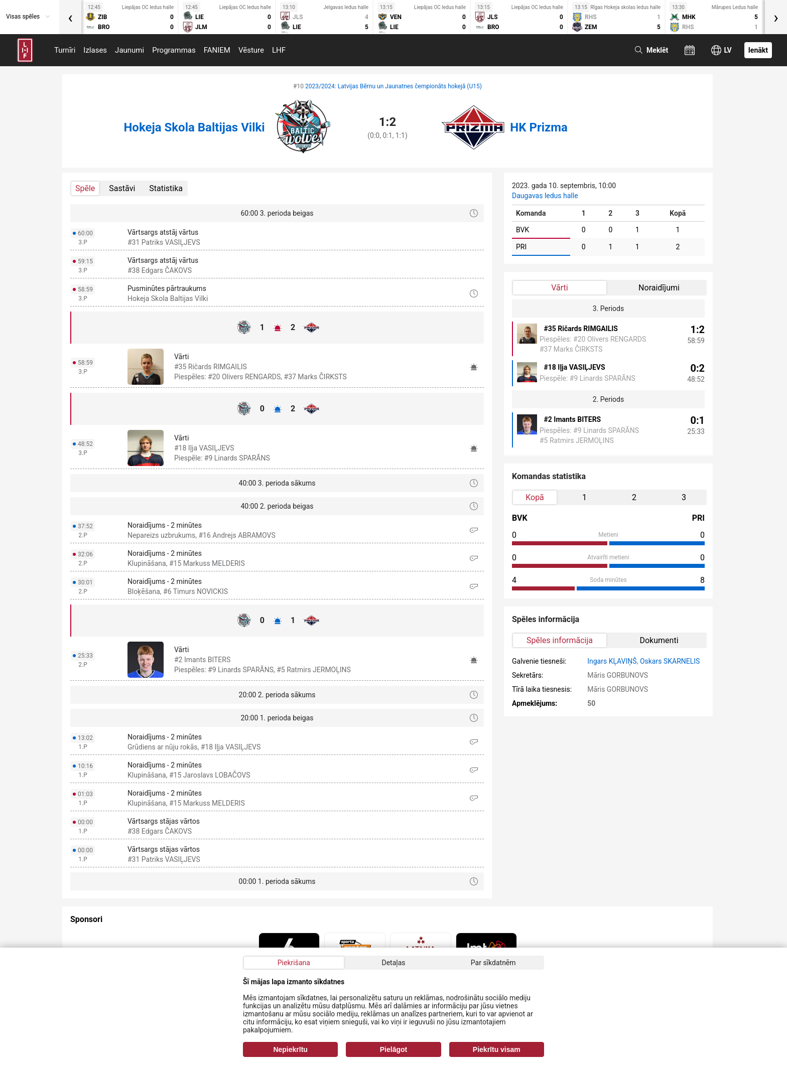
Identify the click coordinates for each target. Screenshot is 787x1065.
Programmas (174, 50)
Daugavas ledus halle (545, 196)
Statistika (166, 188)
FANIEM (217, 50)
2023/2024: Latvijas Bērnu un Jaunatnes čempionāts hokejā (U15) (393, 86)
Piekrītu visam (496, 1049)
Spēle (85, 188)
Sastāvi (122, 188)
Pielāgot (393, 1049)
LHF (279, 50)
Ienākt (758, 50)
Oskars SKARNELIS (670, 661)
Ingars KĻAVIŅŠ (611, 661)
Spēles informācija (560, 640)
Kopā (535, 497)
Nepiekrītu (290, 1049)
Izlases (95, 50)
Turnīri (64, 50)
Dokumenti (658, 640)
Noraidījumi (659, 287)
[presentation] (70, 17)
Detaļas (393, 963)
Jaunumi (129, 50)
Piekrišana (294, 963)
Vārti (559, 287)
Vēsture (251, 50)
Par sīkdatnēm (493, 963)
